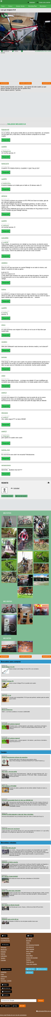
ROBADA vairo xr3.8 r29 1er (10, 919)
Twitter (16, 51)
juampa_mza (5, 450)
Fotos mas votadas (31, 964)
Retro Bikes (29, 955)
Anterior (4, 83)
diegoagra (4, 413)
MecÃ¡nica (4, 949)
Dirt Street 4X (30, 947)
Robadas (3, 951)
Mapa (15, 1006)
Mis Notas (7, 638)
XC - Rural (29, 938)
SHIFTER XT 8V (6, 695)
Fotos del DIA (30, 962)
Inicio (7, 1006)
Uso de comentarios (20, 1015)
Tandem (3, 958)
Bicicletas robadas (8, 843)
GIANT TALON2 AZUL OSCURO (11, 890)
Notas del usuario (21, 496)
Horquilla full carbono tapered (11, 724)
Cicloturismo (6, 991)
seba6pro (4, 263)
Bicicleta (5, 944)
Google (3, 52)
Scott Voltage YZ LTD (8, 667)
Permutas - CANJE (6, 981)
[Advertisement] (25, 67)
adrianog (4, 196)
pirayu (3, 325)
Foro (2, 6)
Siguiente (46, 83)
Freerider (3, 960)
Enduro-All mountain (32, 957)
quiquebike (4, 238)
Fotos (10, 6)
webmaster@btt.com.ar (43, 1011)
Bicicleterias (6, 988)
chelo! (3, 376)
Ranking (28, 960)
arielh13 (4, 392)
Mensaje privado (7, 496)
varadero (4, 342)
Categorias (4, 976)
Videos (3, 10)
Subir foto (30, 969)
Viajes (28, 943)
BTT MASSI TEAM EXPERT (10, 876)
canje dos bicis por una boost (11, 828)
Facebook (6, 51)
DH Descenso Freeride (32, 945)
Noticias (3, 954)
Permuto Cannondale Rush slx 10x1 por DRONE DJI (17, 800)
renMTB (4, 147)
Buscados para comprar (11, 662)
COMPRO (3, 972)
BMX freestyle (30, 949)
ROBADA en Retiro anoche (10, 862)
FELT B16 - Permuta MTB (9, 771)
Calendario (4, 956)
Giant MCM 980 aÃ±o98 (9, 848)
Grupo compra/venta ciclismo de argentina (14, 757)
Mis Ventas (7, 601)
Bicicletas (43, 6)
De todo (28, 953)
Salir (22, 1006)
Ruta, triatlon (29, 951)
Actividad (16, 488)
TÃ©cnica (3, 947)
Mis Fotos (7, 513)
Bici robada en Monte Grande (10, 905)
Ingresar (32, 2)
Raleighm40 (5, 129)
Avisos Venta (20, 6)
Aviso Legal (3, 1015)
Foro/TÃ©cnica (5, 938)
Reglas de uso (11, 1015)
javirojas (4, 357)
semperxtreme (6, 465)
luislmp (3, 289)
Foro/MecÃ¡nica (5, 940)
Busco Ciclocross (7, 709)
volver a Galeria (25, 83)
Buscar (3, 978)
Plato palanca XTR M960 (9, 786)
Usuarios (5, 995)
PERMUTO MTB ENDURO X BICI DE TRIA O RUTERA (17, 814)
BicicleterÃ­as (32, 6)
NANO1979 (5, 163)
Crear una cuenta (44, 2)
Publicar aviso (41, 969)
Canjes (4, 752)
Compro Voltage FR (8, 681)
